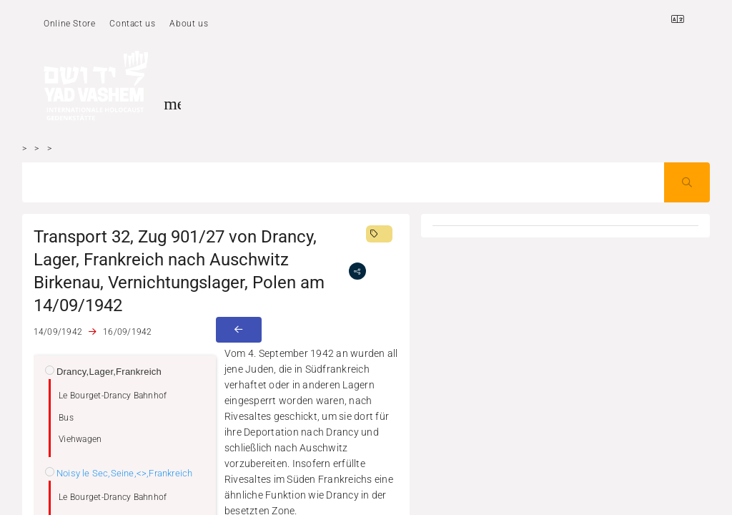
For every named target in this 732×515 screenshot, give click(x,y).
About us (188, 24)
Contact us (132, 24)
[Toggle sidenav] (172, 104)
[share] (357, 271)
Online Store (69, 24)
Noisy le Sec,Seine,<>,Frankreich (124, 473)
